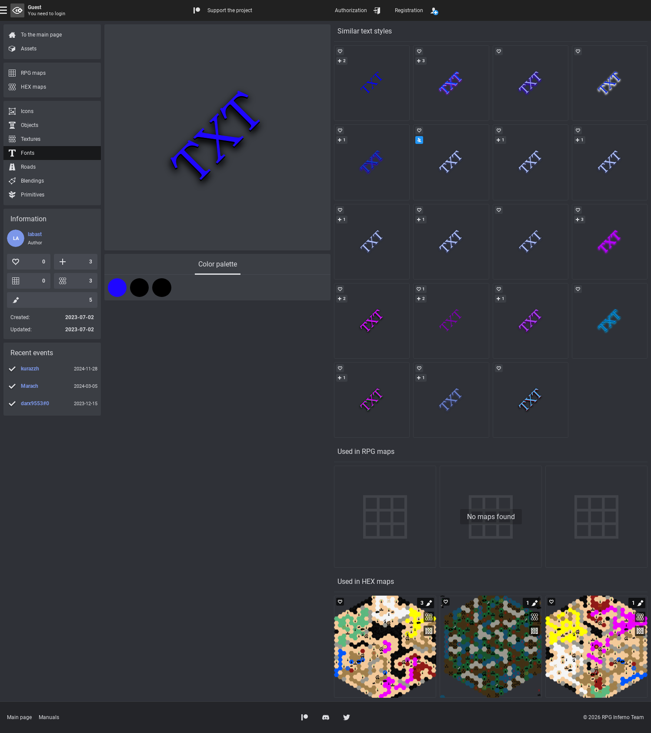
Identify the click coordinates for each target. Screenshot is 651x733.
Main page (19, 717)
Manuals (49, 717)
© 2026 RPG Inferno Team (613, 717)
